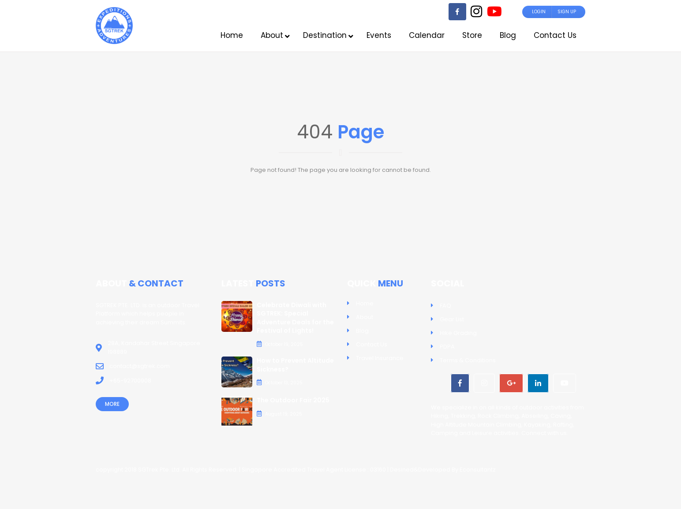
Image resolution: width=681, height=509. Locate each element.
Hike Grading (458, 333)
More (112, 404)
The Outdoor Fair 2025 (293, 400)
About (364, 317)
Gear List (452, 319)
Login (539, 11)
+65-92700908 (130, 380)
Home (365, 303)
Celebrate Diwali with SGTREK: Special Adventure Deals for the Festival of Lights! (295, 318)
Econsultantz (478, 469)
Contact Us (371, 344)
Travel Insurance (380, 358)
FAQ (445, 305)
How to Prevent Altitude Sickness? (295, 365)
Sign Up (567, 11)
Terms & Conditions (468, 360)
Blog (362, 331)
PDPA (447, 346)
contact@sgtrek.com (139, 366)
